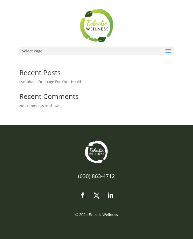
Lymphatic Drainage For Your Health (50, 81)
